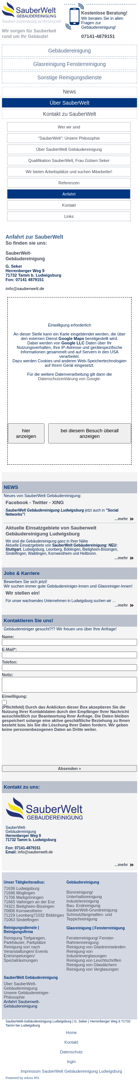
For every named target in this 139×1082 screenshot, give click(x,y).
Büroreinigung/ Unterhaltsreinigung (84, 894)
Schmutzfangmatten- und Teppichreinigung (89, 916)
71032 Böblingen (48, 915)
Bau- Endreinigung (83, 905)
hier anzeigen (26, 433)
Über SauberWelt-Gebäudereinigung (20, 985)
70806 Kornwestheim (23, 910)
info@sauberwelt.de (35, 852)
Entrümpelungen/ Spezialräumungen (21, 958)
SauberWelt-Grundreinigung (91, 910)
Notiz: (7, 674)
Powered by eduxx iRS (22, 1078)
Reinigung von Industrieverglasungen (86, 953)
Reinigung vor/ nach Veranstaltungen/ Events (26, 949)
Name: (8, 636)
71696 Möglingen (19, 893)
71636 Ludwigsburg (21, 888)
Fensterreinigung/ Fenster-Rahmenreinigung (90, 940)
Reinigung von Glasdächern (91, 964)
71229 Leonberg (18, 915)
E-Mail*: (9, 649)
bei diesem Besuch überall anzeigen (90, 433)
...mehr (121, 518)
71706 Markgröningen (23, 897)
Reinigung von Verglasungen (92, 969)
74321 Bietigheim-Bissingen (29, 906)
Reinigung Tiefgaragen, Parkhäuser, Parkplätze (25, 940)
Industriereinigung (82, 901)
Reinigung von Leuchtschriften (93, 960)
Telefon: (9, 662)
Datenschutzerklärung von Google (69, 378)
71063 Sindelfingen (21, 919)
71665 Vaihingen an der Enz (29, 902)
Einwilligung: (14, 696)
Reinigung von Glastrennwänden (96, 947)
